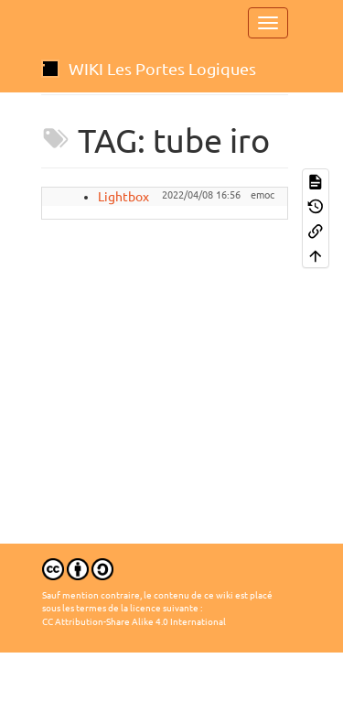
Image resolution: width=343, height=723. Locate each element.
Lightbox (123, 196)
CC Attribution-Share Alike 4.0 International (134, 622)
